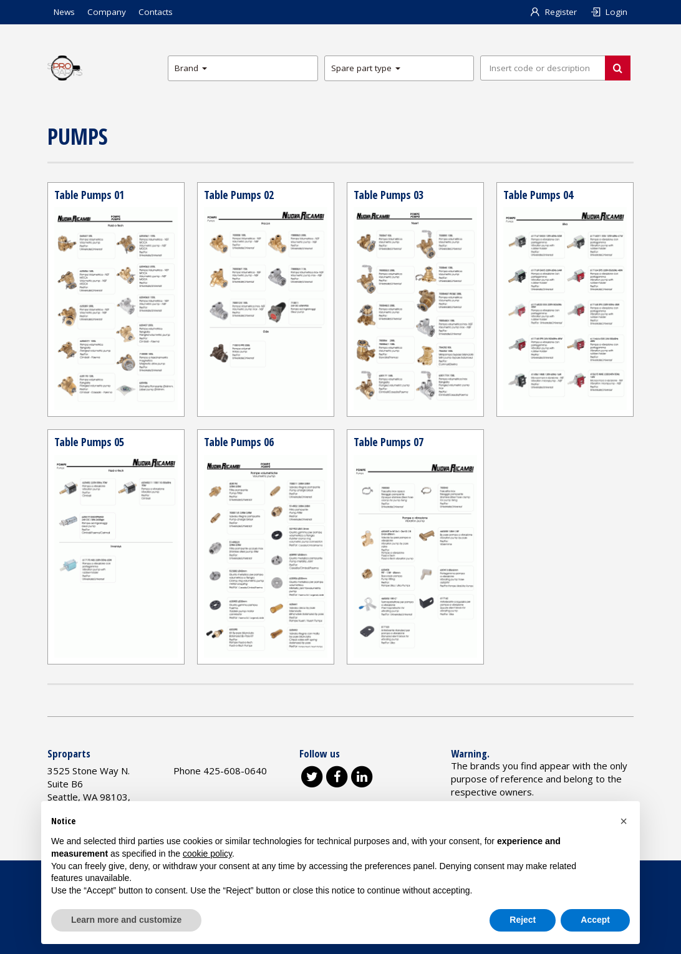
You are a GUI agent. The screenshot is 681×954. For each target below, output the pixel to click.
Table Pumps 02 (239, 194)
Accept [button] (595, 920)
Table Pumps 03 (388, 194)
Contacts (155, 11)
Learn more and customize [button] (126, 920)
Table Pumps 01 (89, 194)
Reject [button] (523, 920)
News (64, 11)
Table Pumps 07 (388, 441)
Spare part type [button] (365, 68)
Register (553, 11)
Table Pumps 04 (538, 194)
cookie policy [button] (207, 854)
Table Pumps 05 (89, 441)
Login (608, 11)
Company (106, 11)
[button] (624, 821)
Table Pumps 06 (239, 441)
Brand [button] (191, 68)
